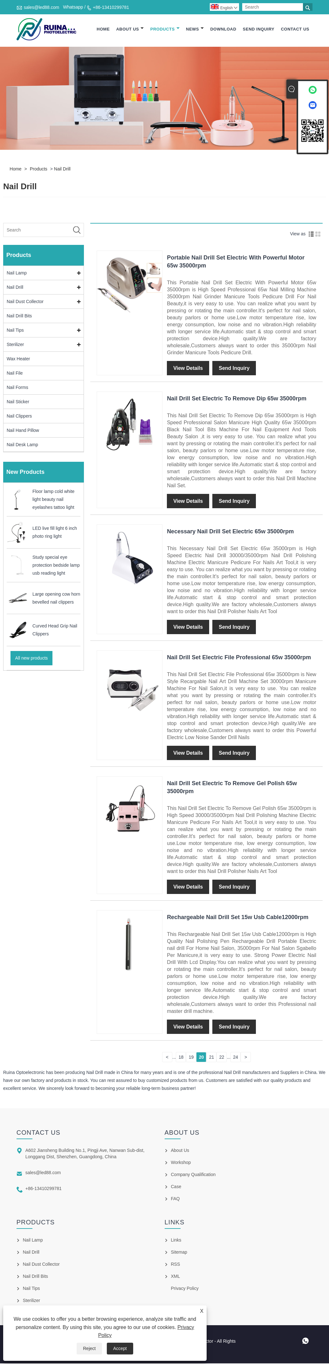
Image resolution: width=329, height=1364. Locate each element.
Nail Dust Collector (25, 302)
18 (181, 1057)
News (195, 29)
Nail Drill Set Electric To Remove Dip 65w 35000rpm (236, 399)
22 (221, 1057)
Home (103, 29)
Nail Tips (15, 331)
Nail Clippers (19, 416)
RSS (175, 1264)
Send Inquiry (258, 29)
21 (211, 1057)
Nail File (15, 374)
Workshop (181, 1163)
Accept (120, 1348)
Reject (89, 1348)
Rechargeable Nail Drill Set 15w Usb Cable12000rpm (237, 918)
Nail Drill (62, 169)
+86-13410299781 (111, 7)
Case (176, 1187)
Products (165, 29)
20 (201, 1057)
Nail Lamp (17, 273)
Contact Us (295, 29)
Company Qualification (193, 1175)
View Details (188, 368)
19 (191, 1057)
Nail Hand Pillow (23, 431)
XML (175, 1276)
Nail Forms (17, 388)
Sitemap (179, 1252)
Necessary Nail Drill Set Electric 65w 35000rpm (230, 532)
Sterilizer (15, 345)
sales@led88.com (41, 7)
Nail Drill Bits (19, 316)
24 (235, 1057)
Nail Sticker (18, 402)
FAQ (175, 1199)
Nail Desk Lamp (22, 445)
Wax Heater (18, 359)
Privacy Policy (185, 1288)
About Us (130, 29)
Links (176, 1240)
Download (223, 29)
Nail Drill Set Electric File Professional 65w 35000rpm (239, 658)
